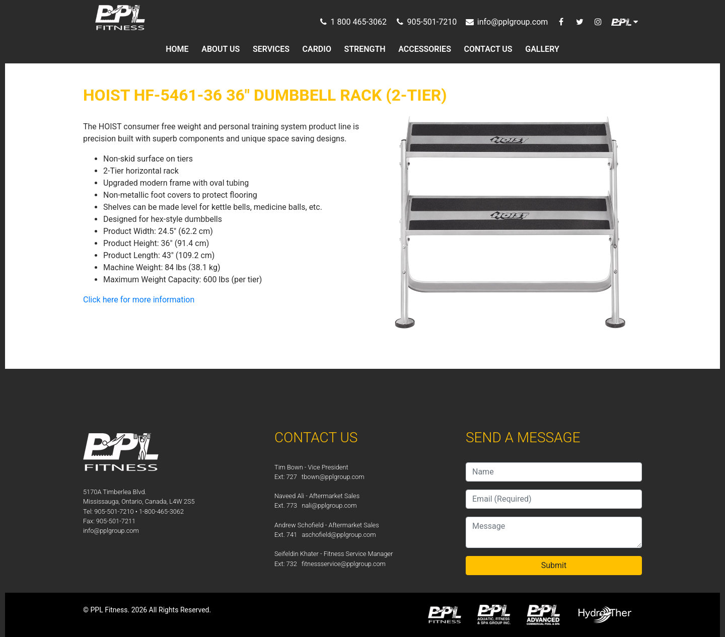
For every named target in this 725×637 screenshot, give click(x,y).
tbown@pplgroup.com (333, 477)
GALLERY (542, 49)
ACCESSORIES (424, 49)
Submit (553, 565)
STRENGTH (365, 49)
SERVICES (271, 49)
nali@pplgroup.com (329, 505)
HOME (177, 49)
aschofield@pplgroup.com (339, 534)
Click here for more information (138, 299)
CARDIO (317, 49)
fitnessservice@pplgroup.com (344, 564)
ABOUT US (220, 49)
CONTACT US (488, 49)
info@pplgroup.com (111, 530)
